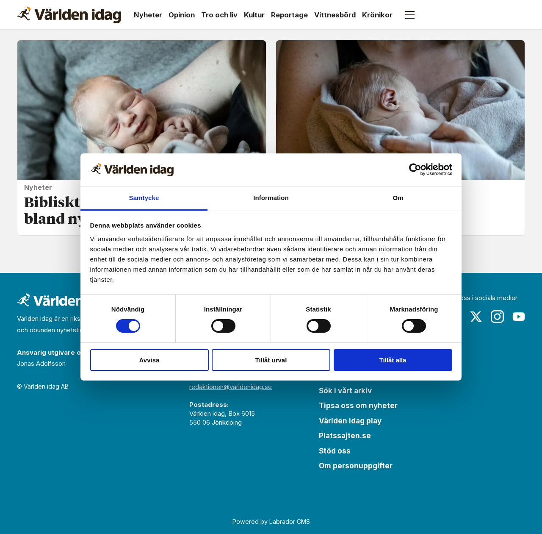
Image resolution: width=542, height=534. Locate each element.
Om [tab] (398, 197)
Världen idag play (350, 421)
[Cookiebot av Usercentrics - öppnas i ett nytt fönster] (415, 169)
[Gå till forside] (69, 15)
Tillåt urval (271, 360)
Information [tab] (271, 197)
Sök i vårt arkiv (345, 391)
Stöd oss (335, 451)
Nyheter (148, 15)
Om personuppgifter (356, 466)
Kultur (254, 15)
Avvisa (149, 360)
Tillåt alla (392, 360)
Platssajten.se (345, 435)
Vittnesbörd (335, 15)
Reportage (289, 15)
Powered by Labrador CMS (271, 521)
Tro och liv (219, 15)
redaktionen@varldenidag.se (230, 387)
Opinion (182, 15)
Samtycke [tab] (144, 197)
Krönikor (377, 15)
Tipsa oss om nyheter (358, 405)
